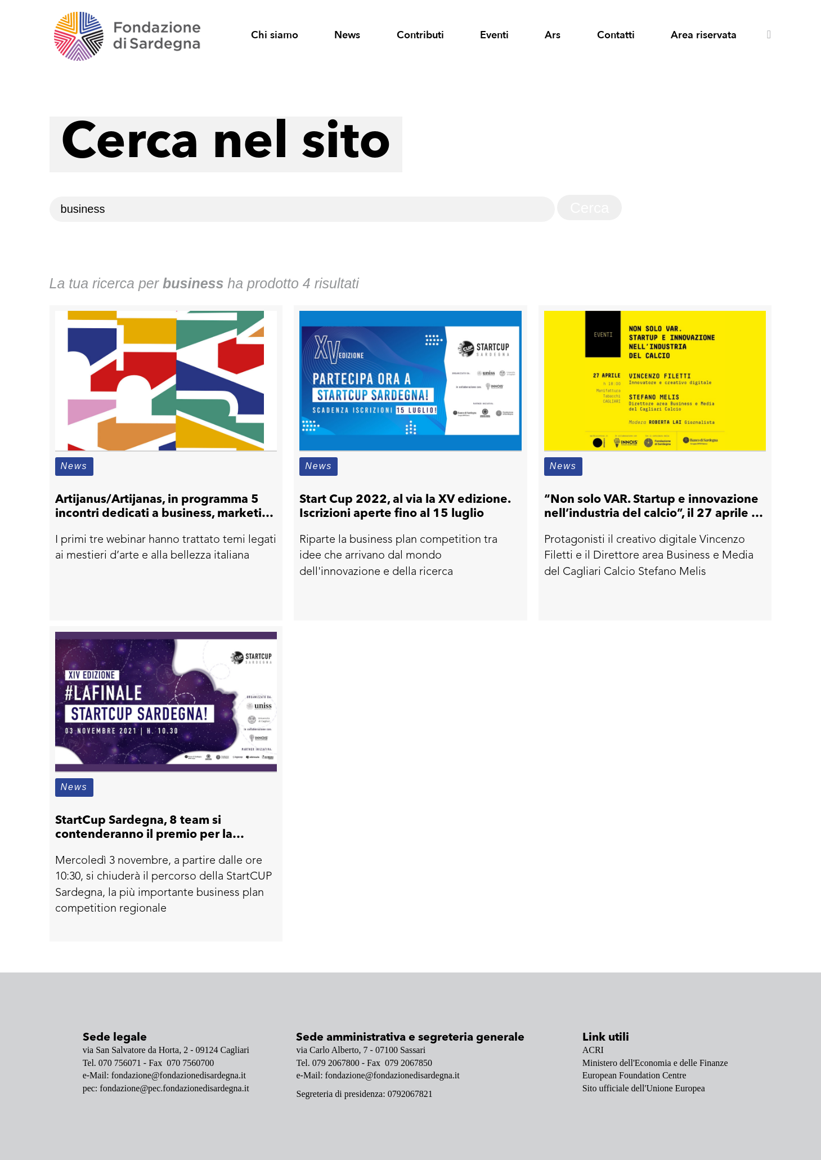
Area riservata (704, 35)
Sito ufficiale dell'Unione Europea (643, 1088)
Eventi (494, 35)
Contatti (616, 35)
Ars (552, 35)
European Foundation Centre (634, 1075)
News (347, 35)
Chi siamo (274, 35)
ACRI (593, 1050)
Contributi (420, 35)
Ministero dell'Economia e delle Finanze (655, 1063)
